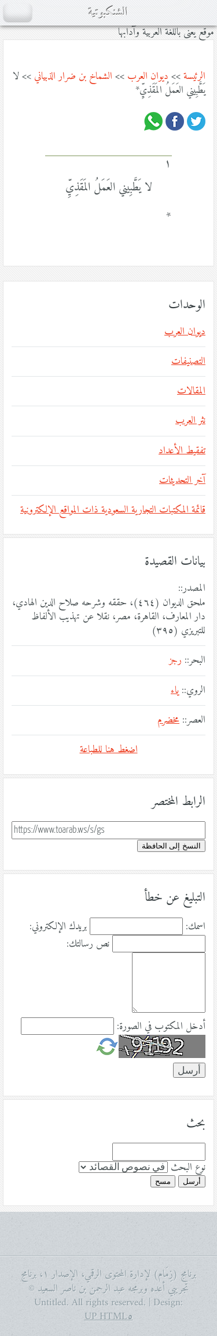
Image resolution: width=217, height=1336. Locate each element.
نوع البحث (188, 1167)
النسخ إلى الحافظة (171, 846)
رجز (175, 660)
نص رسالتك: (88, 944)
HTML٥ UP (108, 1317)
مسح (163, 1181)
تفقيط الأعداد (182, 451)
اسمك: (195, 927)
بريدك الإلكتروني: (58, 927)
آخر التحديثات (182, 480)
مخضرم (168, 720)
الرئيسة (194, 76)
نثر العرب (190, 420)
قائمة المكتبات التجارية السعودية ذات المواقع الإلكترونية (112, 510)
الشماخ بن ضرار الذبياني (73, 76)
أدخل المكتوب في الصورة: (161, 1026)
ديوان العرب (147, 76)
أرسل (192, 1181)
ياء (175, 690)
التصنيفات (188, 361)
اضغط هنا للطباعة (109, 750)
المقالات (191, 391)
